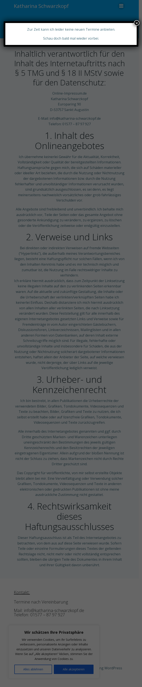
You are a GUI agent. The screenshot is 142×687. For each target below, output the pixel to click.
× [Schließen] (136, 23)
